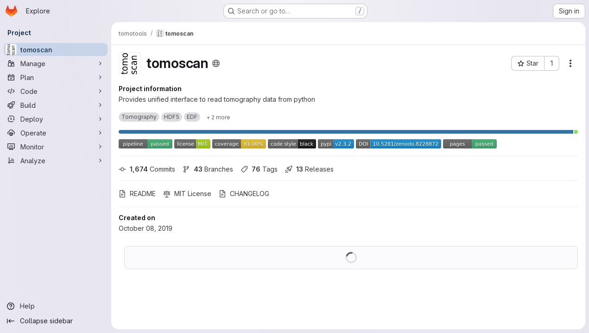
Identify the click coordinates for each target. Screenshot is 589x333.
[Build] (56, 105)
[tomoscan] (56, 49)
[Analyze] (56, 160)
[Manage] (56, 63)
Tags (259, 169)
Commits (147, 169)
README (137, 193)
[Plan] (56, 77)
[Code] (56, 91)
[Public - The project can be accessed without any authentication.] (216, 63)
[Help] (56, 306)
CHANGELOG (244, 193)
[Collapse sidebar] (56, 320)
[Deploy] (56, 118)
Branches (208, 169)
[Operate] (56, 132)
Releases (309, 169)
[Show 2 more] (218, 117)
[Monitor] (56, 146)
